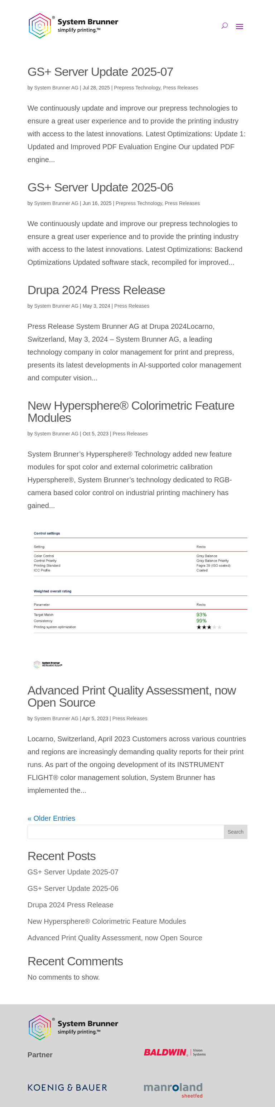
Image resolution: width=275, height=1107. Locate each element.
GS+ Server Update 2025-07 (100, 71)
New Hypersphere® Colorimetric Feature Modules (131, 411)
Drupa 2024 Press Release (96, 290)
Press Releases (180, 88)
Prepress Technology (137, 88)
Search (235, 832)
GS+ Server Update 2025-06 (100, 187)
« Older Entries (51, 818)
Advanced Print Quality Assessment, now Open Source (132, 696)
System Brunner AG (56, 88)
